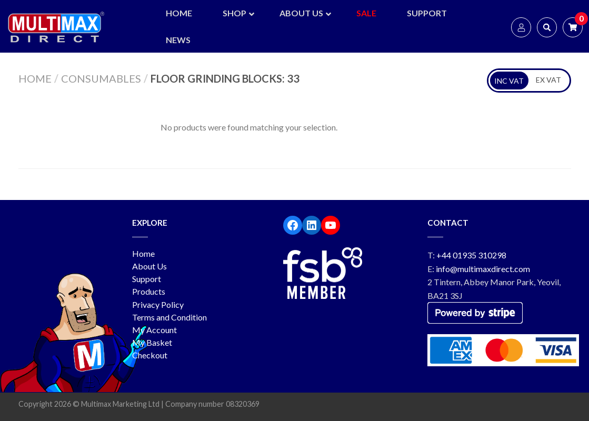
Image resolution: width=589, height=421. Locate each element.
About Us (149, 266)
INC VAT (509, 80)
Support (146, 279)
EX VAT (548, 79)
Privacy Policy (158, 304)
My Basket (152, 342)
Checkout (149, 355)
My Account (154, 330)
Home (35, 78)
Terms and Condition (169, 317)
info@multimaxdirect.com (483, 269)
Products (148, 291)
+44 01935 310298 (471, 255)
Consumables (101, 78)
